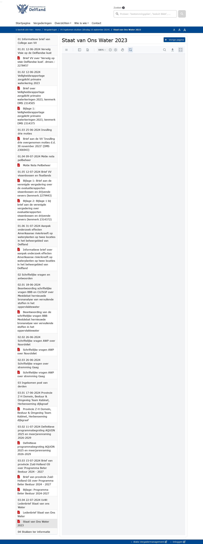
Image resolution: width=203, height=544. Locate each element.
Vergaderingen (42, 23)
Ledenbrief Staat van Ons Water (36, 514)
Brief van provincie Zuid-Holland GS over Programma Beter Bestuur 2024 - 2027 (35, 480)
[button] (182, 14)
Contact (96, 23)
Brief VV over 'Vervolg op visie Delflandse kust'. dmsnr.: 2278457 (36, 62)
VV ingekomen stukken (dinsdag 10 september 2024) (85, 30)
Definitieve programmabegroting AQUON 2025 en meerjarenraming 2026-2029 (36, 448)
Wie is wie (80, 23)
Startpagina (23, 23)
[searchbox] (145, 14)
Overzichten (62, 23)
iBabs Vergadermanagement (150, 541)
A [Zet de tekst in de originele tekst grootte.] (174, 29)
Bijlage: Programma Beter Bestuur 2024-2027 (33, 491)
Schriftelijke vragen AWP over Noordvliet (35, 351)
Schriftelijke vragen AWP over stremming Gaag (35, 374)
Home (38, 30)
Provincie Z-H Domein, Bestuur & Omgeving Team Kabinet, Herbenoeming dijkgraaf (34, 415)
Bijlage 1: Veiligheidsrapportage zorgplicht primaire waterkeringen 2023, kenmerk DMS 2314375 (36, 116)
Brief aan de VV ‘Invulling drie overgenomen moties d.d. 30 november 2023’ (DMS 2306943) (36, 144)
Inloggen (178, 541)
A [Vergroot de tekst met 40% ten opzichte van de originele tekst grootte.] (185, 30)
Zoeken (118, 7)
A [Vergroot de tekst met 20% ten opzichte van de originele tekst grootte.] (179, 29)
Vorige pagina (174, 39)
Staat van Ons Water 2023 (33, 523)
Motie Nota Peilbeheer (34, 165)
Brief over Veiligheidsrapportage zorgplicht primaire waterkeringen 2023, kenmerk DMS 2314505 (36, 96)
